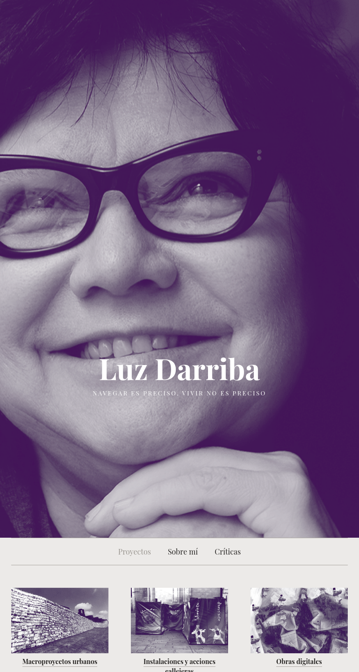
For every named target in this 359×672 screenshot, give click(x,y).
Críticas (228, 551)
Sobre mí (183, 551)
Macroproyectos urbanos (60, 661)
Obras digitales (299, 661)
